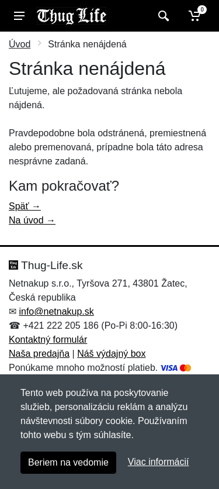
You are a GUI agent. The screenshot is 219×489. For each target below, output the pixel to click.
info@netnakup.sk (56, 311)
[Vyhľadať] (162, 16)
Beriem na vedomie (68, 462)
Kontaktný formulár (48, 340)
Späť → (25, 206)
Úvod (19, 44)
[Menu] (19, 15)
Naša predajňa (39, 354)
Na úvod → (32, 220)
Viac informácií (158, 462)
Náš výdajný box (111, 354)
